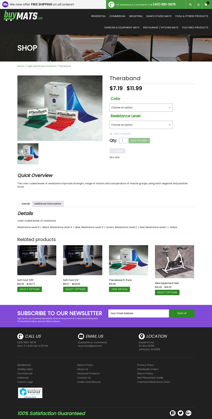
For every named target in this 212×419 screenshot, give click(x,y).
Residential (24, 365)
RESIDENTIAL (98, 16)
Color (115, 98)
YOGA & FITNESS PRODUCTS (191, 16)
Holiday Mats (25, 369)
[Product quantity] (123, 140)
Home (20, 66)
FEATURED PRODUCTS (195, 27)
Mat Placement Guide (150, 377)
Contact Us (84, 377)
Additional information (47, 203)
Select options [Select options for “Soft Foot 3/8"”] (29, 289)
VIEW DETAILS (119, 289)
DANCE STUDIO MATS (158, 16)
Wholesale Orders (148, 369)
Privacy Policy (145, 365)
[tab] (25, 204)
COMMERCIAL (117, 16)
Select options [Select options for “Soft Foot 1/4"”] (75, 289)
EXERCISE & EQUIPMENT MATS (121, 27)
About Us (82, 369)
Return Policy (85, 365)
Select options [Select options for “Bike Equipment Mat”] (167, 292)
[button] (120, 134)
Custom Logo (25, 382)
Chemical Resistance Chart (153, 382)
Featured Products (88, 373)
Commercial (24, 373)
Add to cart (139, 140)
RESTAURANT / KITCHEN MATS (160, 27)
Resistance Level (125, 116)
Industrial (22, 377)
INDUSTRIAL (136, 16)
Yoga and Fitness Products (41, 66)
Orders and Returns (89, 382)
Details (26, 203)
